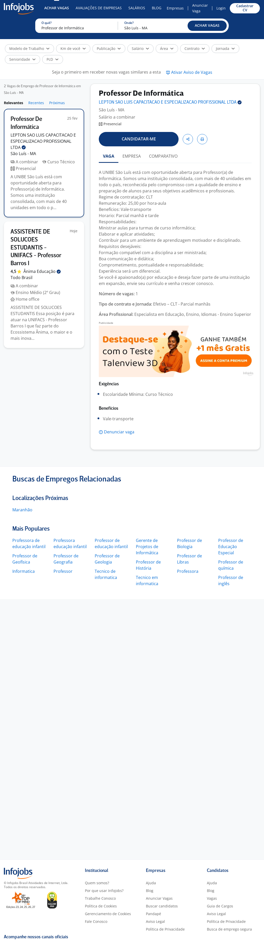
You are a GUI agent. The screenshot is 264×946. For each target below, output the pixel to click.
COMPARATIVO (163, 156)
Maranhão (22, 510)
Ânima (42, 271)
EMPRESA (131, 156)
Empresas (175, 8)
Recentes (36, 102)
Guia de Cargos (220, 906)
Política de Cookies (101, 906)
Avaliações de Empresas (99, 7)
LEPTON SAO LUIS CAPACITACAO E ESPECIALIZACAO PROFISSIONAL (43, 141)
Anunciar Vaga (200, 8)
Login (221, 8)
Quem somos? (97, 882)
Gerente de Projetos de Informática (147, 547)
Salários (136, 7)
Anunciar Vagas (159, 898)
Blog (156, 7)
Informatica (23, 571)
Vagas (212, 898)
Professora (187, 571)
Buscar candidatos (162, 906)
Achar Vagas (56, 7)
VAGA (108, 156)
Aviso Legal (155, 921)
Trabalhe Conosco (100, 898)
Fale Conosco (96, 921)
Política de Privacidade (165, 929)
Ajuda (151, 882)
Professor (63, 571)
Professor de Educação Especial (230, 547)
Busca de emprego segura (229, 929)
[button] (207, 26)
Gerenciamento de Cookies (108, 913)
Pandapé (153, 913)
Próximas (57, 102)
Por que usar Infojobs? (104, 890)
